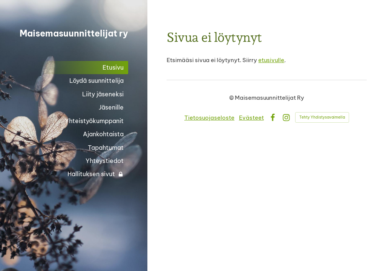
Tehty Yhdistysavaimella (322, 117)
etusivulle (271, 60)
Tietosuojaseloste (209, 117)
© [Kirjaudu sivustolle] (232, 97)
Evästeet (251, 117)
